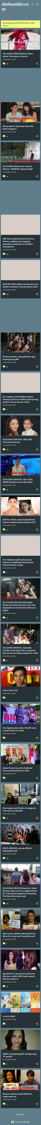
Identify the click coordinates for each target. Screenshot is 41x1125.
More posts (20, 1114)
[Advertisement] (20, 85)
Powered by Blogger (20, 1122)
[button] (37, 63)
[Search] (32, 4)
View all (5, 26)
